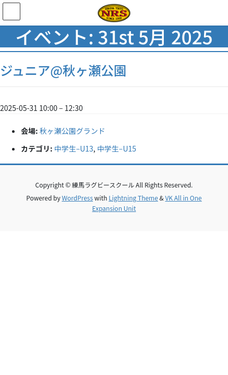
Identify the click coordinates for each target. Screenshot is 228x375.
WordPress (77, 197)
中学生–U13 (73, 148)
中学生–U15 (116, 148)
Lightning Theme (133, 197)
